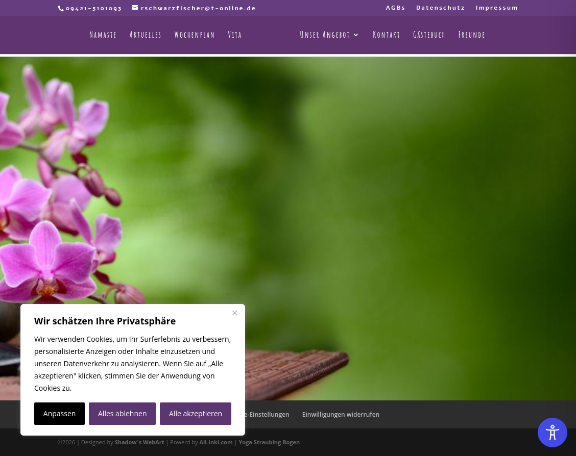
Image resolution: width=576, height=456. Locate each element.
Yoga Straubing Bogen (269, 442)
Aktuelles (146, 35)
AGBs (395, 8)
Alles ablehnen (122, 413)
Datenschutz (440, 8)
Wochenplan (195, 35)
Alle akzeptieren (195, 413)
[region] (132, 370)
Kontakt (386, 35)
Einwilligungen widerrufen (340, 414)
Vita (235, 35)
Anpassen (59, 413)
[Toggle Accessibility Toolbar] (552, 432)
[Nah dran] (234, 313)
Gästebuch (429, 35)
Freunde (472, 35)
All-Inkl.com (216, 442)
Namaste (103, 35)
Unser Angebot (325, 35)
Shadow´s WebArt (139, 442)
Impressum (496, 8)
